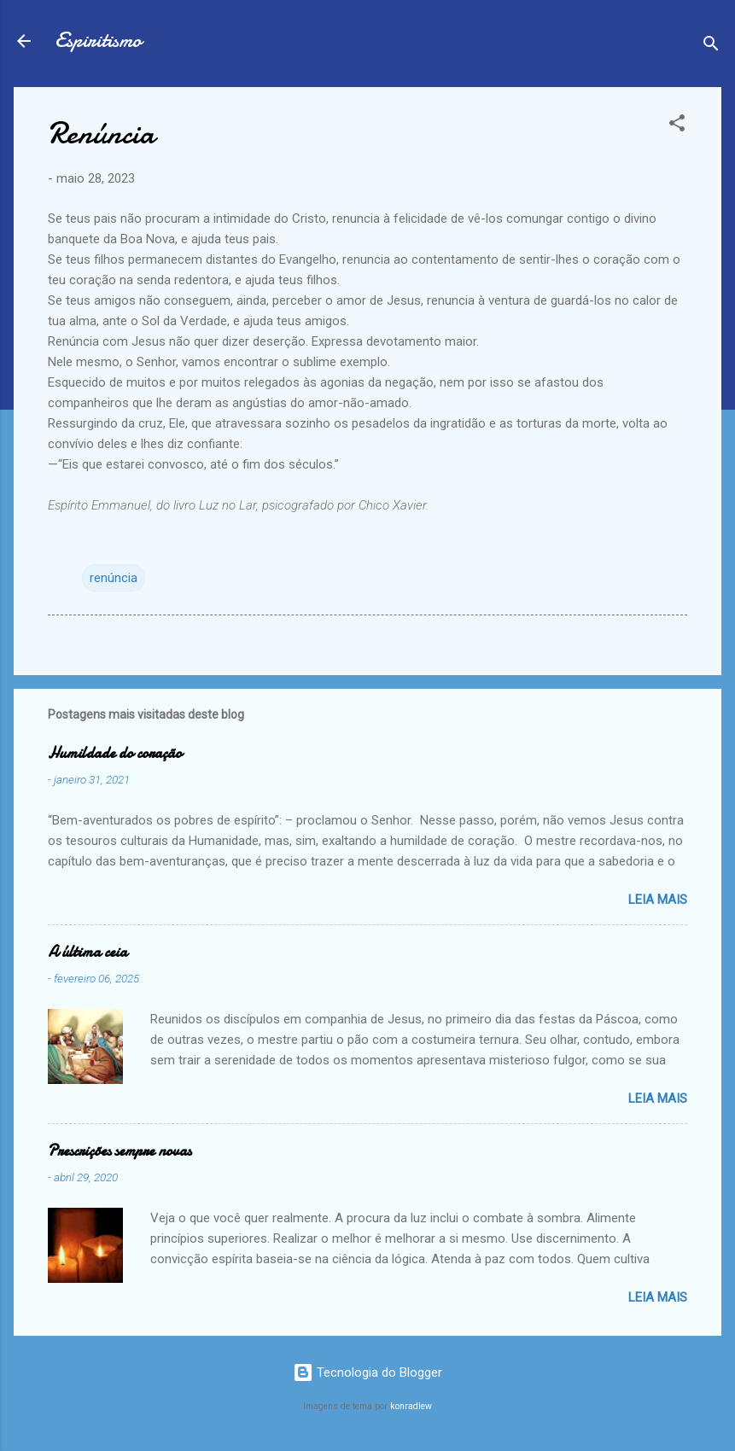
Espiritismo (98, 40)
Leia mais (657, 899)
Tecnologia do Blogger (367, 1372)
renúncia (113, 578)
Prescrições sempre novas (119, 1151)
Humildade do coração (115, 753)
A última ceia (87, 952)
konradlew (411, 1406)
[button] (677, 126)
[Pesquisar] (711, 46)
